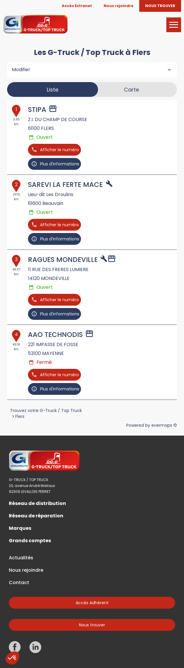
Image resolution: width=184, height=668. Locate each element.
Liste (52, 89)
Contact (19, 583)
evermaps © (164, 425)
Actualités (21, 558)
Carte (131, 89)
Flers (19, 416)
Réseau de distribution (37, 503)
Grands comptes (30, 541)
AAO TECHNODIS (55, 334)
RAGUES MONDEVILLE (63, 259)
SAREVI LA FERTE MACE (65, 184)
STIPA (37, 109)
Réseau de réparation (36, 516)
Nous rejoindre (26, 570)
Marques (20, 528)
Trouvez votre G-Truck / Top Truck (46, 410)
